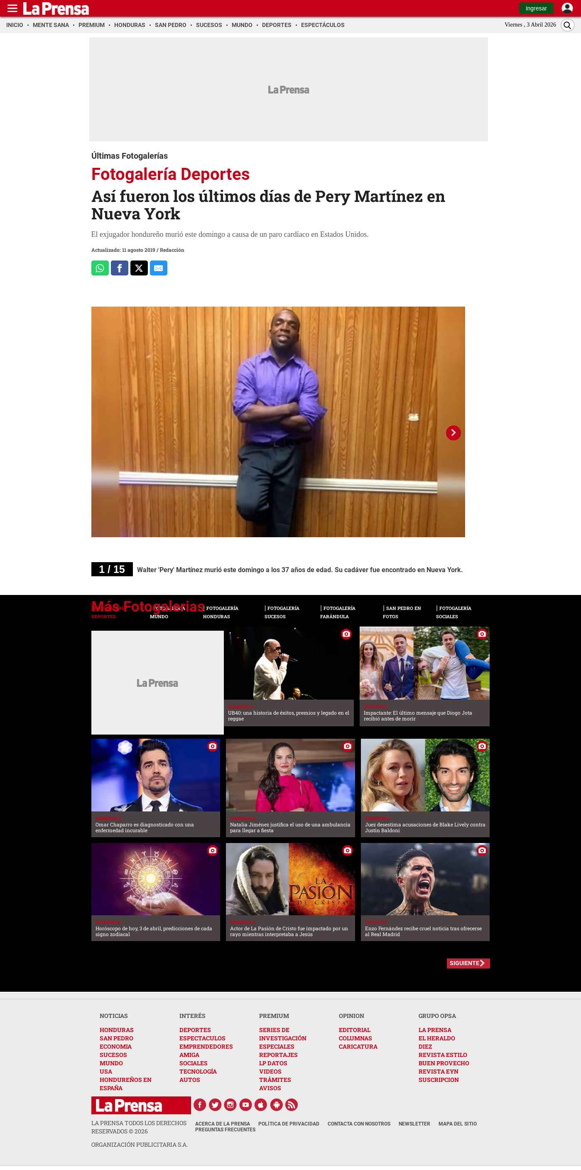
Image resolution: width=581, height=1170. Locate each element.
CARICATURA (358, 1046)
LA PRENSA (435, 1030)
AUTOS (189, 1080)
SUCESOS (113, 1055)
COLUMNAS (355, 1038)
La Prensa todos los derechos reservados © (138, 1127)
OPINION (351, 1016)
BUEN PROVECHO (444, 1063)
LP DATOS (273, 1063)
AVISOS (270, 1088)
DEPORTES (195, 1030)
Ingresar (536, 8)
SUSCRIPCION (439, 1080)
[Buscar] (568, 25)
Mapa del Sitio (458, 1124)
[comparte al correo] (158, 268)
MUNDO (111, 1063)
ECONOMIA (116, 1046)
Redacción (172, 249)
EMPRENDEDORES (206, 1046)
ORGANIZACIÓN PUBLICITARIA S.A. (139, 1144)
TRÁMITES (275, 1080)
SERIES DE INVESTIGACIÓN (282, 1034)
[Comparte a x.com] (139, 268)
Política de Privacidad (288, 1124)
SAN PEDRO (116, 1038)
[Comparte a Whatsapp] (100, 268)
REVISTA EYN (438, 1071)
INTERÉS (192, 1016)
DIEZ (425, 1046)
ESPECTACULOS (202, 1038)
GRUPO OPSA (437, 1016)
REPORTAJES (278, 1055)
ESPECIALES (276, 1046)
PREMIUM (274, 1016)
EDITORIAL (354, 1030)
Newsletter (414, 1124)
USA (106, 1071)
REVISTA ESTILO (443, 1055)
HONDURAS (117, 1030)
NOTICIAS (114, 1016)
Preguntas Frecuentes (225, 1130)
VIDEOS (270, 1071)
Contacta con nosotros (359, 1124)
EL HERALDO (437, 1038)
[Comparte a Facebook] (119, 268)
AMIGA (189, 1055)
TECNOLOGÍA (198, 1071)
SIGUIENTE (464, 963)
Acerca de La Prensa (222, 1124)
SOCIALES (193, 1063)
